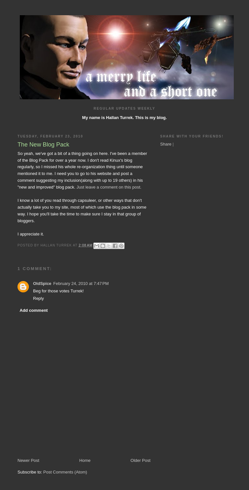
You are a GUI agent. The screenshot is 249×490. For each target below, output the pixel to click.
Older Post (140, 460)
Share (166, 144)
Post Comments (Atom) (65, 472)
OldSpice (42, 283)
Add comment (34, 310)
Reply (38, 298)
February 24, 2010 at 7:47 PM (81, 283)
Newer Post (28, 460)
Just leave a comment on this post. (109, 187)
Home (85, 460)
